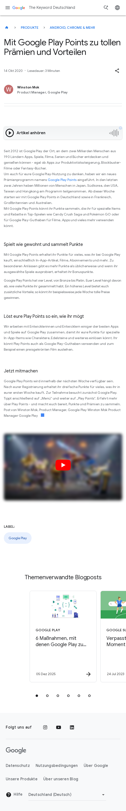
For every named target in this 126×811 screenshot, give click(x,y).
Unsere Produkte (22, 779)
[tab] (37, 695)
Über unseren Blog (60, 779)
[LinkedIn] (72, 727)
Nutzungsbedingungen (57, 765)
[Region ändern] (67, 794)
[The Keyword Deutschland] (6, 27)
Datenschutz (18, 765)
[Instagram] (45, 727)
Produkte (30, 27)
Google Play (18, 538)
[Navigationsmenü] (7, 7)
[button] (117, 70)
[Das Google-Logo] (16, 750)
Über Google (96, 765)
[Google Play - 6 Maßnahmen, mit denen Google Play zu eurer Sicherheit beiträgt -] (61, 636)
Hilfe (14, 795)
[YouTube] (58, 727)
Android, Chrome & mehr (72, 27)
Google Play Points (62, 180)
